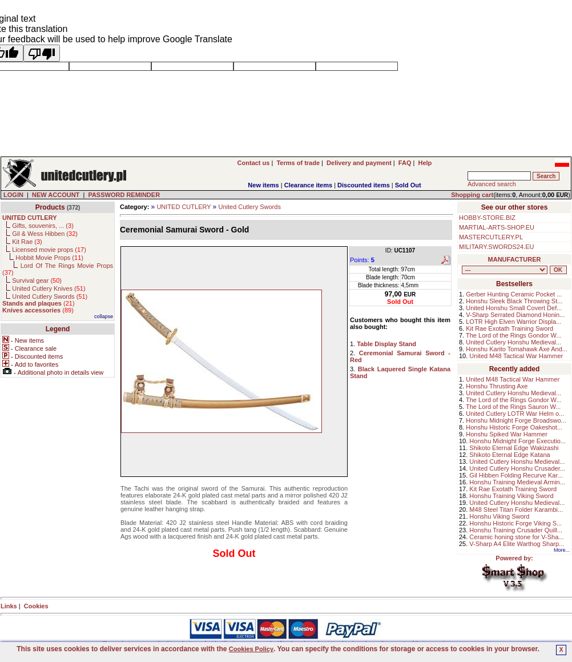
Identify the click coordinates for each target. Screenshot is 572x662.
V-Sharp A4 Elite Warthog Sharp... (516, 543)
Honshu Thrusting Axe (496, 386)
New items (263, 185)
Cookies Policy (251, 648)
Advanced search (492, 183)
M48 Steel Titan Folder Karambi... (516, 509)
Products (50, 207)
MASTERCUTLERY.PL (491, 237)
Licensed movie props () (49, 249)
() (38, 303)
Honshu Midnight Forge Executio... (517, 441)
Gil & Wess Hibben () (45, 233)
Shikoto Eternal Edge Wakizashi (513, 447)
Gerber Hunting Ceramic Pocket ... (514, 294)
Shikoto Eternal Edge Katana (509, 454)
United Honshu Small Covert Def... (514, 307)
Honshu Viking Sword (499, 516)
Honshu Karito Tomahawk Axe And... (516, 349)
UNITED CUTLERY (183, 206)
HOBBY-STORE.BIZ (487, 217)
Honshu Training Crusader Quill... (515, 530)
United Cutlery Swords (249, 206)
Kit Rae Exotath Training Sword (509, 328)
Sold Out (408, 185)
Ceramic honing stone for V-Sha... (516, 536)
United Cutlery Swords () (49, 296)
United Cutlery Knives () (48, 288)
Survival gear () (37, 280)
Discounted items (363, 185)
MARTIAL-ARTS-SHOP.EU (496, 227)
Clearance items (308, 185)
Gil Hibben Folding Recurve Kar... (515, 475)
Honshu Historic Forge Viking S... (515, 523)
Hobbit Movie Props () (49, 257)
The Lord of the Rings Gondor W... (514, 335)
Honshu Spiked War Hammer (506, 434)
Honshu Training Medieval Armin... (517, 482)
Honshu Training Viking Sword (511, 495)
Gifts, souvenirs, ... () (43, 225)
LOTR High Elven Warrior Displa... (513, 321)
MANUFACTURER (514, 259)
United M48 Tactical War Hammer (516, 355)
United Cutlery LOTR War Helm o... (515, 413)
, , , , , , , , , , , (504, 270)
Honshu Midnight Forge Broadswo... (516, 420)
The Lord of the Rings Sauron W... (513, 406)
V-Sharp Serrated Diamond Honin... (515, 314)
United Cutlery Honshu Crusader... (517, 468)
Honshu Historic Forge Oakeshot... (514, 427)
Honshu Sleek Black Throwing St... (514, 301)
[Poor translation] (41, 53)
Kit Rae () (27, 241)
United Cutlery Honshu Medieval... (513, 342)
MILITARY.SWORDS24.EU (496, 246)
